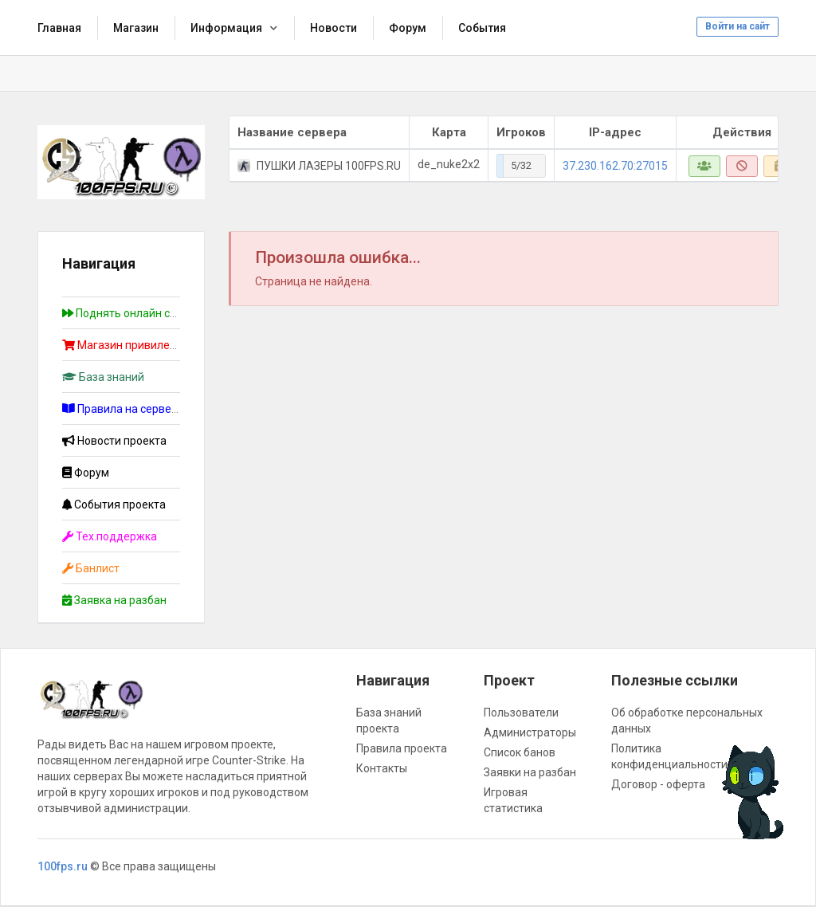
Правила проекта (401, 748)
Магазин (136, 28)
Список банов (519, 752)
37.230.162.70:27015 (615, 165)
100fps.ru (62, 866)
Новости (333, 28)
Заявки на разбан (530, 772)
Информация (226, 28)
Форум (407, 28)
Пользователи (521, 712)
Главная (59, 28)
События (482, 28)
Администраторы (530, 732)
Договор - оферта (658, 784)
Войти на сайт (737, 26)
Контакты (381, 768)
